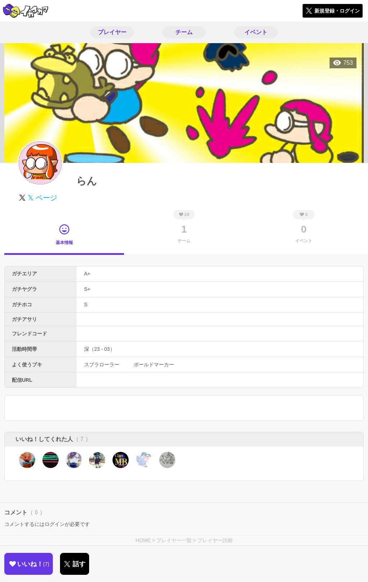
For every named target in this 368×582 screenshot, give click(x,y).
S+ (87, 289)
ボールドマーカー (154, 364)
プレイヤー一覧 (174, 540)
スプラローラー (101, 364)
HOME (143, 540)
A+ (87, 273)
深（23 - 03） (99, 349)
